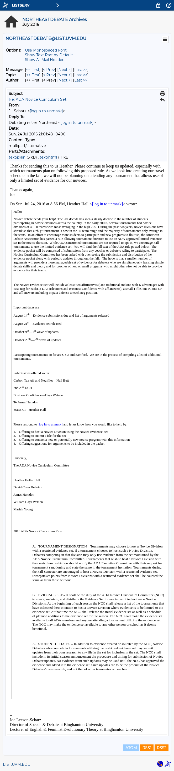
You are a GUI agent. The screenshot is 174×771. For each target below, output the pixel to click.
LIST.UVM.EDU (16, 764)
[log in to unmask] (46, 111)
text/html (48, 157)
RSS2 (161, 747)
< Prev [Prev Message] (49, 69)
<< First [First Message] (32, 69)
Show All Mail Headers (45, 59)
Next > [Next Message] (65, 69)
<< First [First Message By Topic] (32, 75)
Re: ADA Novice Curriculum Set (37, 99)
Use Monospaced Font (46, 50)
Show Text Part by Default (49, 55)
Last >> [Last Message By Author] (80, 80)
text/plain (17, 157)
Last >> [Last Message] (80, 69)
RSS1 (146, 747)
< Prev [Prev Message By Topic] (49, 75)
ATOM (131, 747)
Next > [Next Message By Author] (65, 80)
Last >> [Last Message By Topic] (80, 75)
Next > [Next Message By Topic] (65, 75)
